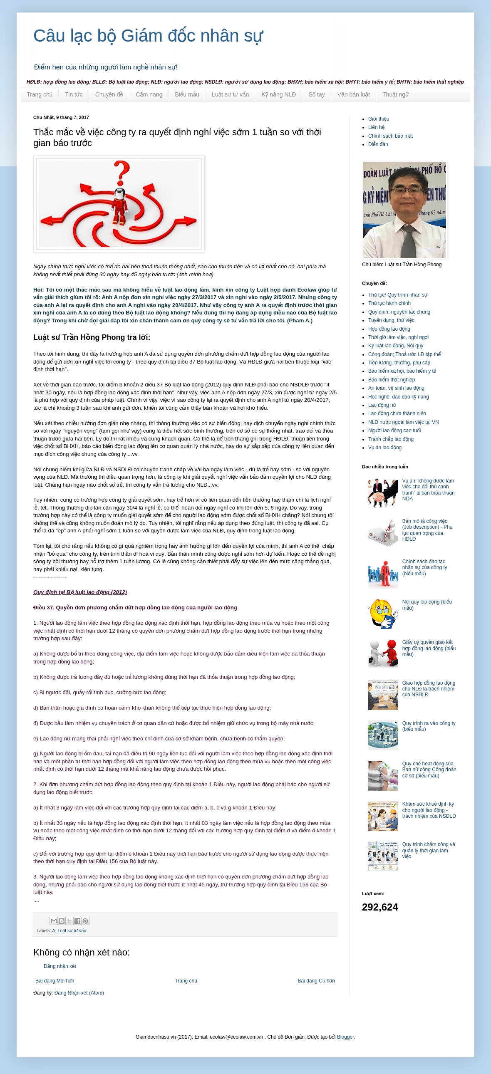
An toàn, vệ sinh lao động (396, 388)
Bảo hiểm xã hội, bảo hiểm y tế (402, 371)
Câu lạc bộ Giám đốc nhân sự (148, 35)
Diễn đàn (378, 144)
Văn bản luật (353, 94)
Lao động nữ (382, 405)
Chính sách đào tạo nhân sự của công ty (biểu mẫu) (424, 568)
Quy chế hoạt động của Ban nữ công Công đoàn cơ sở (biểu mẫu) (429, 770)
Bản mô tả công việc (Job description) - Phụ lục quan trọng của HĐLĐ (427, 530)
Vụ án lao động (385, 447)
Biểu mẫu (187, 94)
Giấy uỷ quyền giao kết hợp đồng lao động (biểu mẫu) (429, 648)
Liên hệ (376, 127)
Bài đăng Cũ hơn (316, 981)
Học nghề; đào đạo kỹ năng (398, 397)
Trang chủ (39, 94)
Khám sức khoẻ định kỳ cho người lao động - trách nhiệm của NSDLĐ (429, 810)
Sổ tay (316, 94)
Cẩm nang (149, 94)
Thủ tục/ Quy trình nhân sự (397, 295)
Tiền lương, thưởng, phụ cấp (399, 363)
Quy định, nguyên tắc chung (399, 312)
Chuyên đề (109, 94)
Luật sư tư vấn (230, 94)
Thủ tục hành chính (389, 303)
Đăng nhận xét (60, 966)
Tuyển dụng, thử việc (391, 320)
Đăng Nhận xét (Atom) (79, 993)
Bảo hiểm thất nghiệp (391, 380)
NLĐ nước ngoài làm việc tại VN (403, 422)
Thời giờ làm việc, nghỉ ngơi (398, 337)
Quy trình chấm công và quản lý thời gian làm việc (428, 850)
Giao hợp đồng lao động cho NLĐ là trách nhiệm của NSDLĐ (429, 689)
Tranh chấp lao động (391, 439)
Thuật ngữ (395, 94)
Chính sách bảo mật (390, 136)
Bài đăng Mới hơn (54, 981)
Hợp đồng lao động (389, 329)
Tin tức (73, 94)
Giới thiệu (378, 119)
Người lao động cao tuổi (394, 430)
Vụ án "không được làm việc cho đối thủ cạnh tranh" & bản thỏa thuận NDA (428, 490)
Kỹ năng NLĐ (278, 94)
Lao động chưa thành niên (397, 413)
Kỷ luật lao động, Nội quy (395, 346)
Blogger (345, 1037)
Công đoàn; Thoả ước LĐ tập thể (404, 354)
